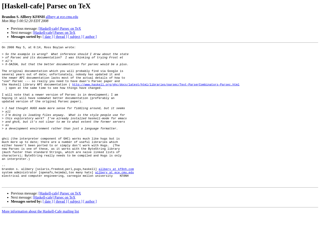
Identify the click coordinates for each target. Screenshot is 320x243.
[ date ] (48, 37)
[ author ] (90, 37)
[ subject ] (75, 37)
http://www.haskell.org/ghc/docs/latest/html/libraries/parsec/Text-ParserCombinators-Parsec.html (155, 92)
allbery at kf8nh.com (116, 194)
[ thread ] (60, 37)
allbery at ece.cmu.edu (62, 17)
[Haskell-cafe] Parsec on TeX (60, 28)
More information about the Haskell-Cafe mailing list (40, 239)
